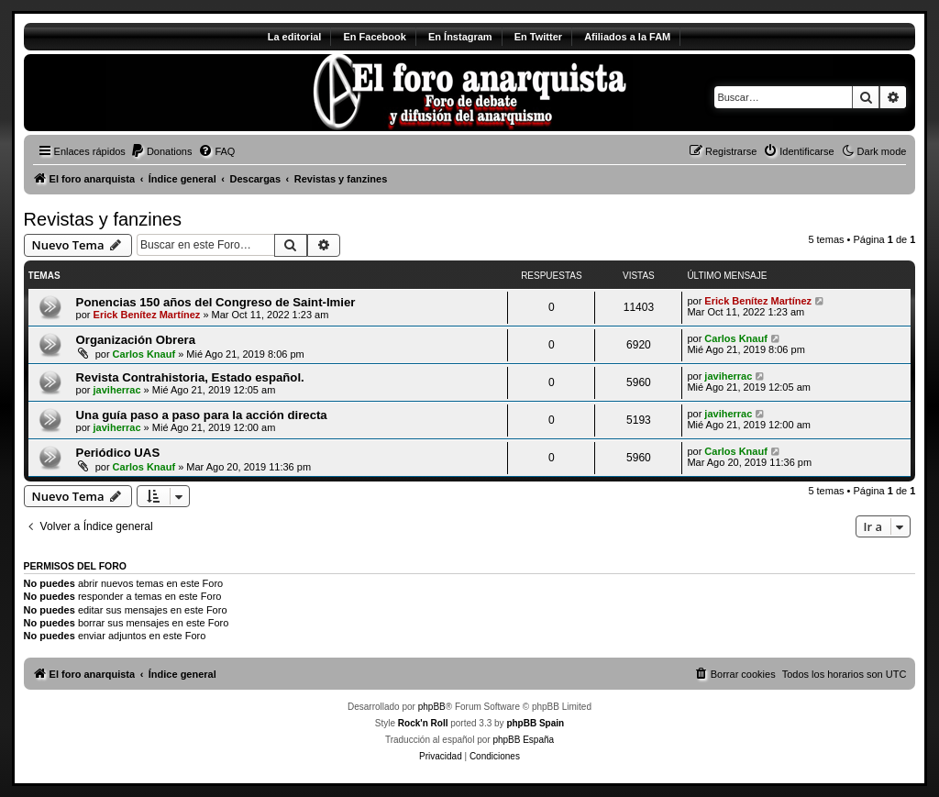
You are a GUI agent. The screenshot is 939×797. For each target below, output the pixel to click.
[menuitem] (161, 151)
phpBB (432, 707)
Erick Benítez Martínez (147, 314)
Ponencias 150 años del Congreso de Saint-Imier (216, 302)
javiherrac (117, 389)
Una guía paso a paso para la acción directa (201, 415)
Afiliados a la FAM (627, 36)
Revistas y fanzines (103, 219)
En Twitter (538, 36)
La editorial (295, 36)
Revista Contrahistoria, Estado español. (190, 377)
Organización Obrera (135, 340)
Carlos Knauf (144, 354)
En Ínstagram (460, 36)
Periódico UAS (118, 452)
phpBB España (523, 740)
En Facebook (374, 36)
